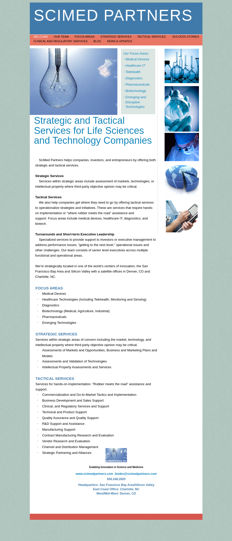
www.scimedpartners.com (94, 474)
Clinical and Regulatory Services (61, 41)
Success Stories (185, 36)
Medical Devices (137, 59)
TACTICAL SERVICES (55, 378)
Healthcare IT (135, 65)
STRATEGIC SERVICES (56, 334)
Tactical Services (152, 36)
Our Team (61, 36)
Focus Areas (84, 36)
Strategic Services (116, 36)
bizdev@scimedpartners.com (136, 474)
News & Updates (119, 41)
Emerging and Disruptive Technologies (135, 102)
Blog (97, 41)
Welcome (41, 36)
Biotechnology (135, 91)
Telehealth (133, 72)
